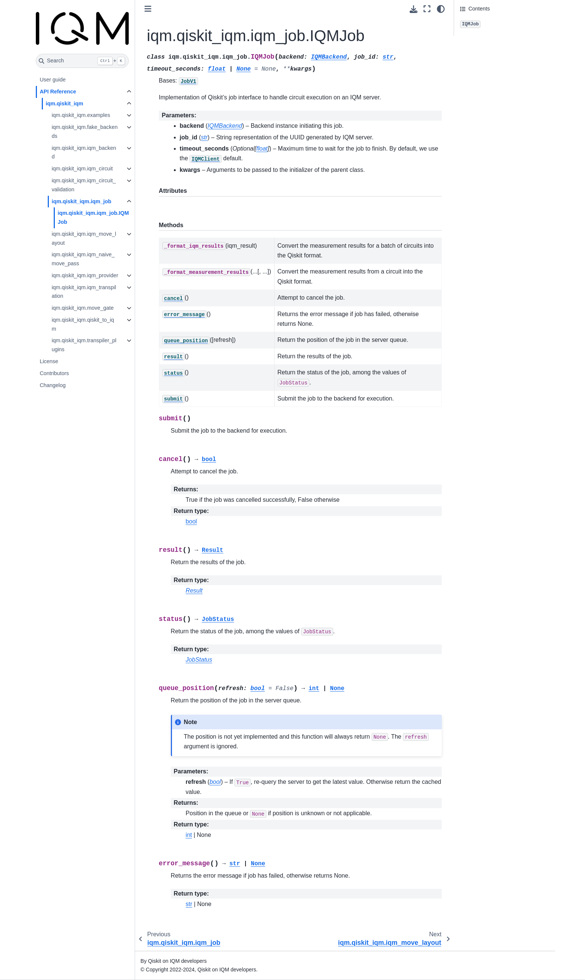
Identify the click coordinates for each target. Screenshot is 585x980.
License (49, 361)
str (189, 904)
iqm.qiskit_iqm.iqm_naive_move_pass (83, 258)
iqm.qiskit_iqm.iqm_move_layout (83, 238)
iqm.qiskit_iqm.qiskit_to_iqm (82, 324)
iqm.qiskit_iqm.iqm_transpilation (83, 291)
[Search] (82, 61)
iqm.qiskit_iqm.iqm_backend (83, 152)
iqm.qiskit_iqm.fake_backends (84, 131)
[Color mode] (441, 9)
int (189, 835)
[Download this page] (413, 9)
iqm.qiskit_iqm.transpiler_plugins (83, 344)
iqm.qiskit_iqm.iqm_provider (84, 275)
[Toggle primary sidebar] (148, 9)
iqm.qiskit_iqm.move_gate (82, 308)
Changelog (53, 385)
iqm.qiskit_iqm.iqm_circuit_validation (83, 184)
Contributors (54, 373)
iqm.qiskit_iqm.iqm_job (81, 201)
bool (191, 521)
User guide (53, 80)
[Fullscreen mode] (427, 9)
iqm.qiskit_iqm (64, 103)
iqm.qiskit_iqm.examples (80, 115)
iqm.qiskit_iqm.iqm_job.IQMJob (93, 217)
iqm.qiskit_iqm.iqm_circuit (82, 168)
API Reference (58, 92)
